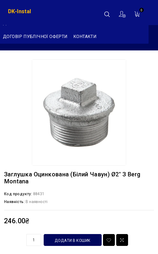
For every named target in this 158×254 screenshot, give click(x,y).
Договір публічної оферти (35, 36)
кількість (13, 239)
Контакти (85, 36)
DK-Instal (19, 11)
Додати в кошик (73, 240)
